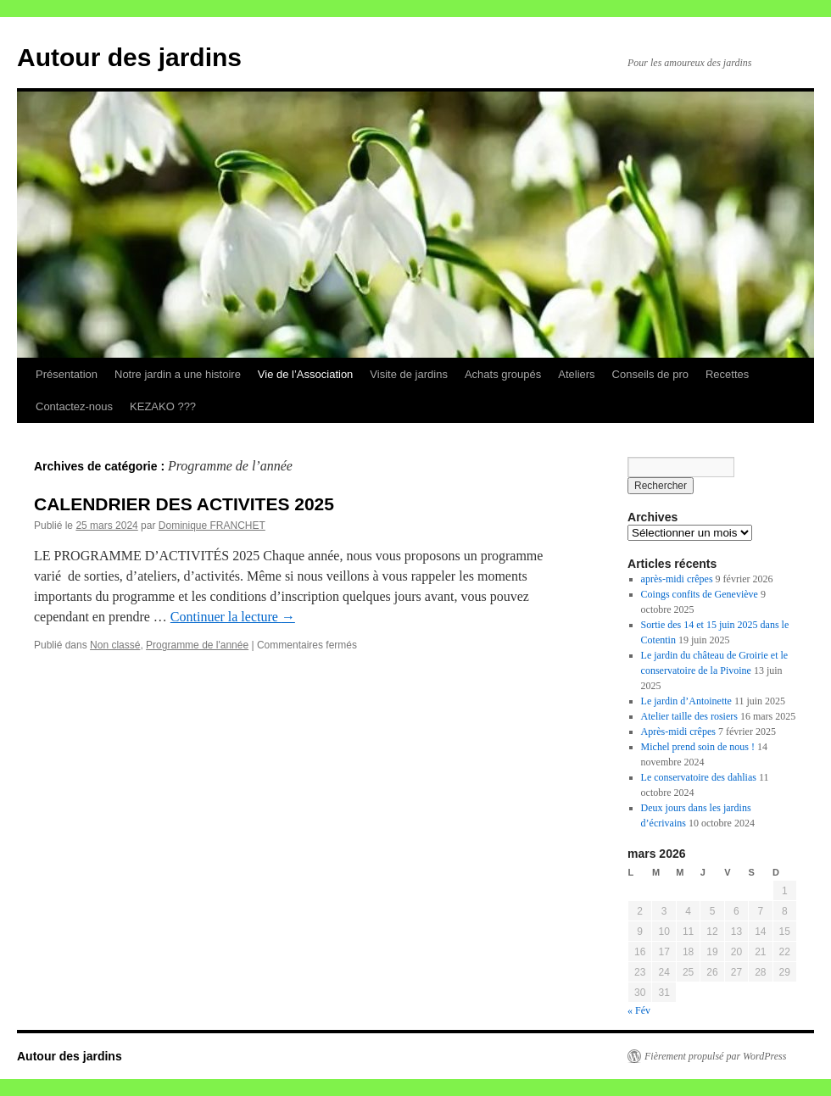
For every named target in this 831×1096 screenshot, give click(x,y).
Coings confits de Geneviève (699, 594)
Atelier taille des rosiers (689, 716)
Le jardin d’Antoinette (686, 701)
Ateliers (576, 374)
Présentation (67, 374)
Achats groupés (503, 374)
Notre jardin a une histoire (177, 374)
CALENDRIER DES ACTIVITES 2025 (184, 504)
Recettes (727, 374)
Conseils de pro (650, 374)
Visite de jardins (409, 374)
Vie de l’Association (306, 374)
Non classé (115, 645)
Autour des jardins (129, 57)
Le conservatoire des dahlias (698, 777)
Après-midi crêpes (678, 731)
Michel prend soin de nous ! (698, 747)
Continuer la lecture (232, 616)
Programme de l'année (197, 645)
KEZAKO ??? (163, 406)
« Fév (638, 1010)
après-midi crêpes (677, 579)
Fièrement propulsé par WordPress (715, 1056)
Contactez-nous (74, 406)
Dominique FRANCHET (212, 525)
